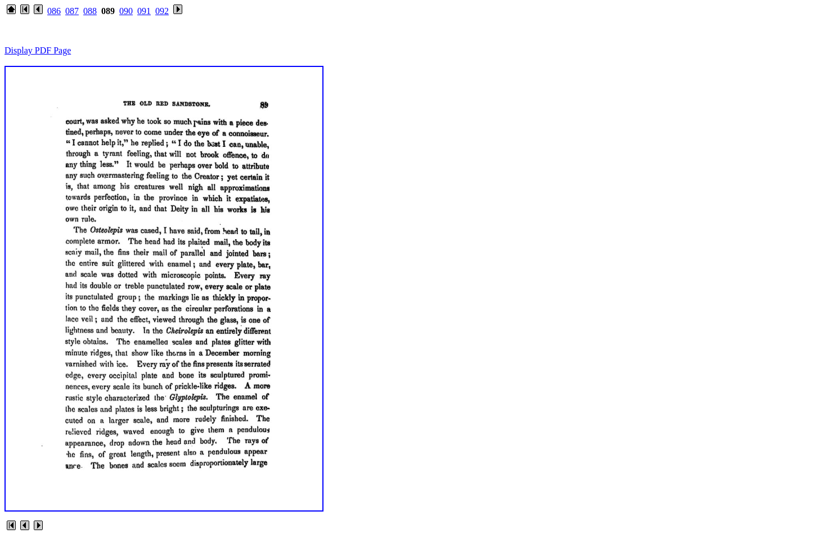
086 (54, 11)
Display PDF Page (38, 50)
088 (90, 11)
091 (144, 11)
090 (126, 11)
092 (162, 11)
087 (72, 11)
